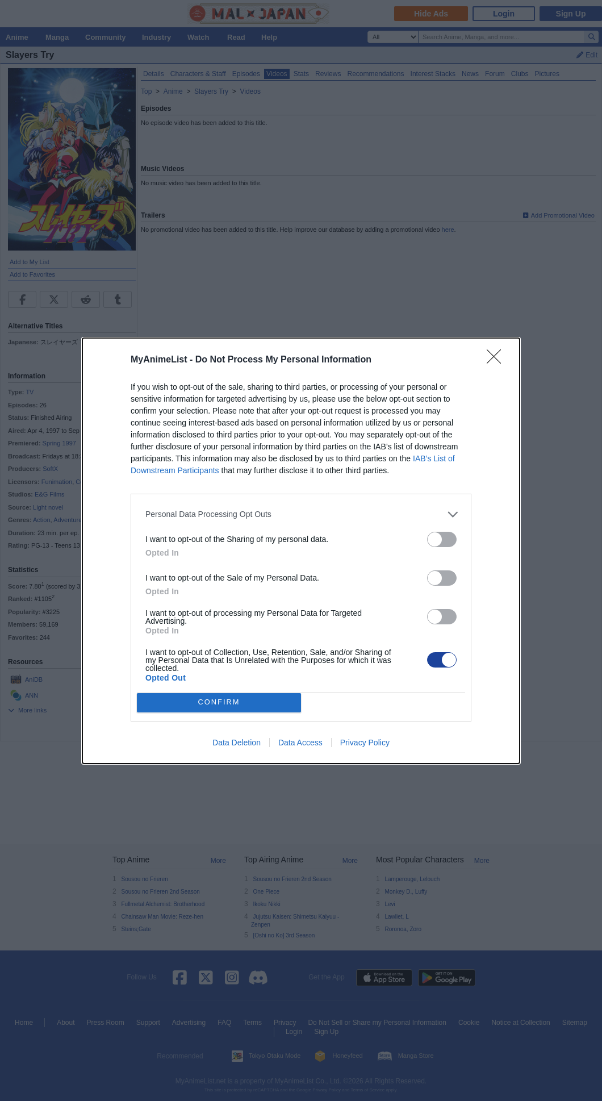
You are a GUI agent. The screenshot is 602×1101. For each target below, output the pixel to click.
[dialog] (301, 551)
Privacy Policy (365, 742)
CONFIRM (219, 702)
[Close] (497, 360)
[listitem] (301, 514)
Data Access (300, 742)
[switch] (442, 539)
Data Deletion (236, 742)
